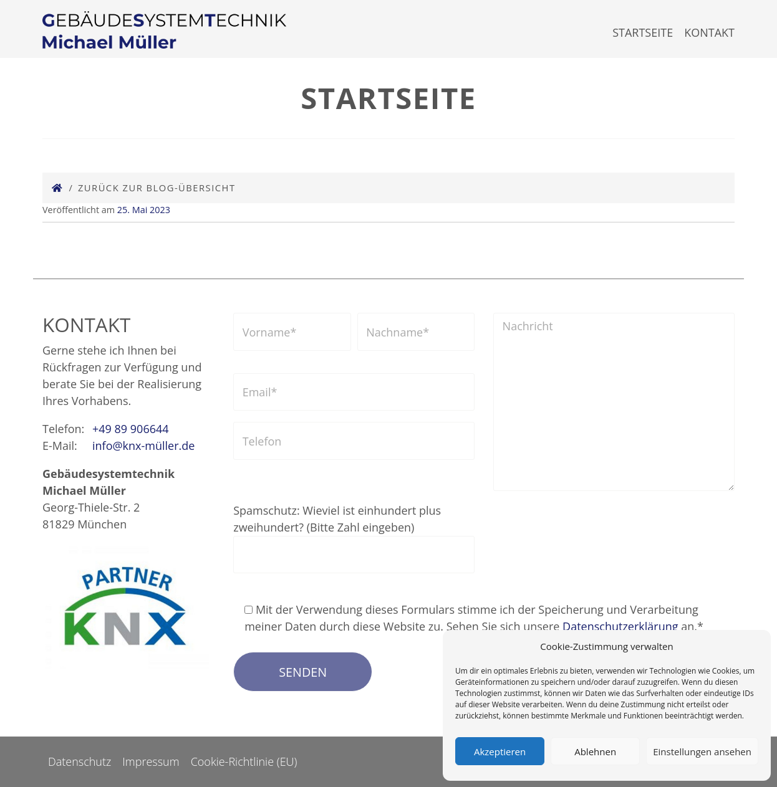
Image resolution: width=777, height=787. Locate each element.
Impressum (150, 761)
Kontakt (709, 32)
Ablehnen (595, 751)
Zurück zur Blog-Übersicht (157, 187)
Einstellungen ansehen (702, 751)
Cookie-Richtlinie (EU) (244, 761)
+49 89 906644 (130, 428)
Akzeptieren (500, 751)
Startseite (642, 32)
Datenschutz (79, 761)
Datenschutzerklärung (620, 626)
